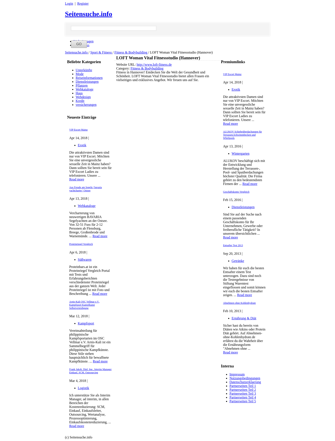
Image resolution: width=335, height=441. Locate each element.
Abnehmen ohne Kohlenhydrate (239, 302)
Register (82, 3)
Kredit (80, 101)
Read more (76, 179)
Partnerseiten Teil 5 (242, 401)
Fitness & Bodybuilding (131, 52)
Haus (79, 93)
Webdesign (83, 97)
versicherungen (86, 104)
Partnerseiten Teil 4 (242, 397)
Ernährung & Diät (244, 318)
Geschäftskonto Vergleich (236, 191)
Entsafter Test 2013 (233, 245)
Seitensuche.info (88, 14)
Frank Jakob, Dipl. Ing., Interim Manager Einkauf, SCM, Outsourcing (90, 371)
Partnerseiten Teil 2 (242, 390)
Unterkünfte (84, 70)
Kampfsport (86, 323)
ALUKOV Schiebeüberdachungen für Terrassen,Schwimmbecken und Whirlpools (242, 135)
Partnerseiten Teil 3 (242, 393)
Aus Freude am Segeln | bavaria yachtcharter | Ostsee (85, 189)
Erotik (82, 145)
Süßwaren (84, 259)
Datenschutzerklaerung (245, 382)
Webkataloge (84, 89)
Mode (80, 74)
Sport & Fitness (101, 52)
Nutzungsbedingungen (244, 378)
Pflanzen (82, 85)
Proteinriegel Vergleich (81, 244)
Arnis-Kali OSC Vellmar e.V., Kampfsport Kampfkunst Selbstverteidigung (84, 305)
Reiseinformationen (89, 78)
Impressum (237, 374)
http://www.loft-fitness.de (154, 64)
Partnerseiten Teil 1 (242, 386)
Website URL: (126, 64)
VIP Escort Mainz (78, 129)
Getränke (238, 261)
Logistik (83, 388)
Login (69, 3)
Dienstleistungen (87, 81)
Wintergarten (240, 153)
